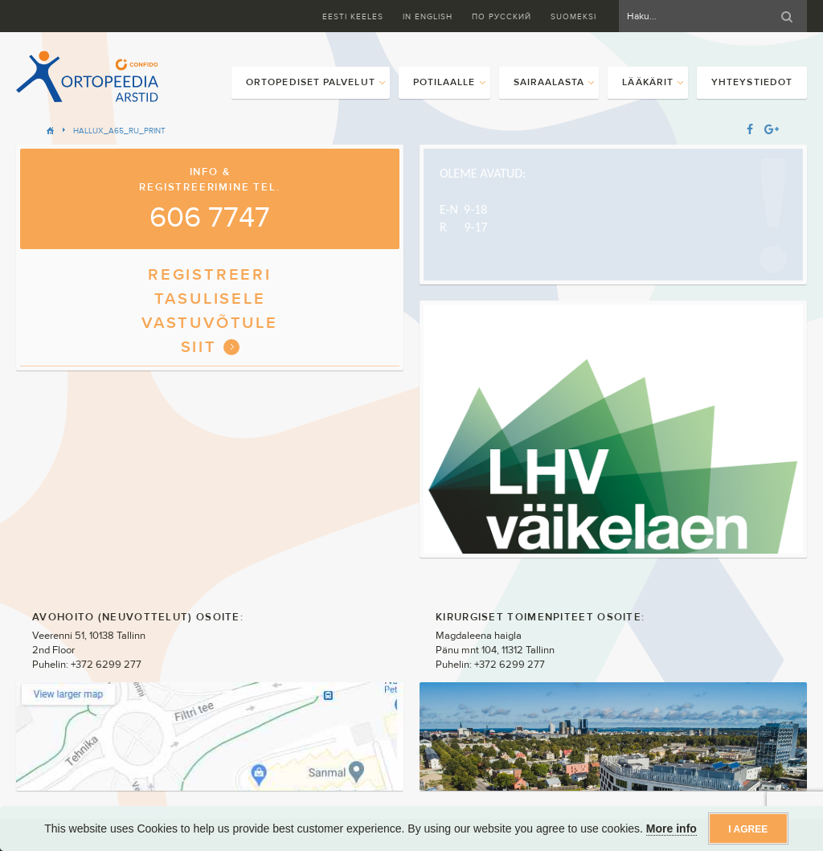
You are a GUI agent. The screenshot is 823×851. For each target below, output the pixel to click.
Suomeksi (573, 16)
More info (671, 828)
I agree (748, 829)
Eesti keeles (352, 16)
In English (427, 16)
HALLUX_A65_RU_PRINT (119, 130)
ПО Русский (501, 16)
